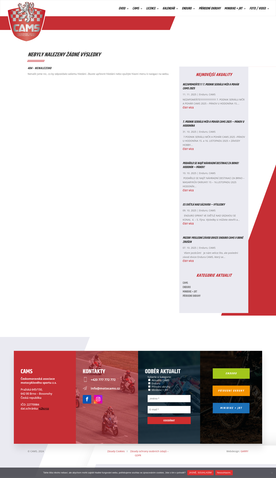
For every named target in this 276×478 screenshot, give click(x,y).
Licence (150, 9)
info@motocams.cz (105, 388)
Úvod (122, 9)
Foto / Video (258, 9)
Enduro (187, 9)
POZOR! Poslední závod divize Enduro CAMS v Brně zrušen (213, 239)
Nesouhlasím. (224, 472)
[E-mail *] (169, 409)
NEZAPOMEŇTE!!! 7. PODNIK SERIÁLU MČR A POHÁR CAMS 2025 (211, 86)
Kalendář (169, 9)
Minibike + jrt (231, 408)
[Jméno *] (169, 399)
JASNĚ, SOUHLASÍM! (200, 472)
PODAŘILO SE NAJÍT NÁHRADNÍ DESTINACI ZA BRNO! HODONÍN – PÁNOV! (211, 165)
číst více (188, 107)
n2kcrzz (44, 408)
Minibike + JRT (233, 9)
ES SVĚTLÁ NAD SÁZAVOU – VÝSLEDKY (204, 204)
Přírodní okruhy (210, 9)
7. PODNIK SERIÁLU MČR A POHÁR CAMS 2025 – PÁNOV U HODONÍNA (213, 123)
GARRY (244, 451)
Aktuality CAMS (158, 380)
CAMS (135, 9)
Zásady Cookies (116, 451)
